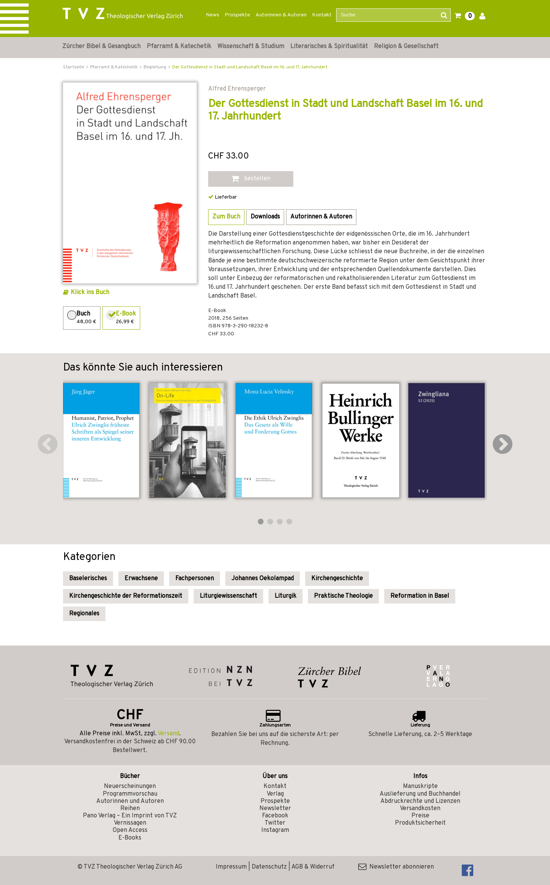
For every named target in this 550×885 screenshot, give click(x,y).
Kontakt (322, 15)
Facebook (275, 816)
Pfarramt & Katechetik (179, 46)
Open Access (130, 830)
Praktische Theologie (343, 596)
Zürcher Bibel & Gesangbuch (101, 46)
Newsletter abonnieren (396, 867)
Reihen (130, 808)
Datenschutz (269, 867)
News (212, 15)
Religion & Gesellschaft (406, 46)
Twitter (275, 823)
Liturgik (285, 596)
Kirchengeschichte (337, 578)
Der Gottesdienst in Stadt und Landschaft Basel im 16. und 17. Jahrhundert (249, 67)
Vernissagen (130, 823)
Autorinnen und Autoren (130, 801)
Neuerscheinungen (130, 786)
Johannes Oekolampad (262, 578)
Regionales (84, 614)
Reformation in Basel (419, 596)
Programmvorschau (130, 794)
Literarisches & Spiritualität (329, 46)
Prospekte (237, 15)
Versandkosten (420, 808)
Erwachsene (141, 578)
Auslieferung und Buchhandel (420, 794)
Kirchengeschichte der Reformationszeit (125, 596)
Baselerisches (88, 578)
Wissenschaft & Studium (250, 46)
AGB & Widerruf (313, 867)
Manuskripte (420, 786)
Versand (168, 734)
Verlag (275, 794)
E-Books (129, 838)
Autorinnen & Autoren (281, 15)
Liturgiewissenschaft (228, 596)
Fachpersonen (194, 578)
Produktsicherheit (420, 823)
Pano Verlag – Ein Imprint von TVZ (130, 816)
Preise (420, 816)
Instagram (275, 830)
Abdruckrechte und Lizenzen (420, 801)
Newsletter (275, 808)
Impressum (231, 867)
